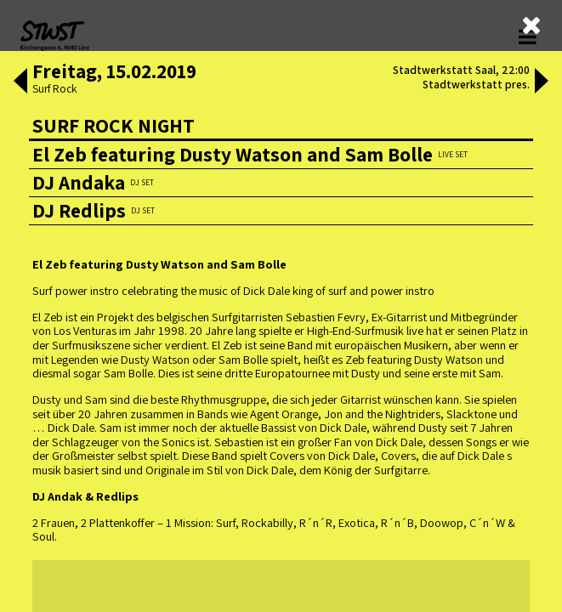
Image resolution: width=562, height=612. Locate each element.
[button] (19, 82)
